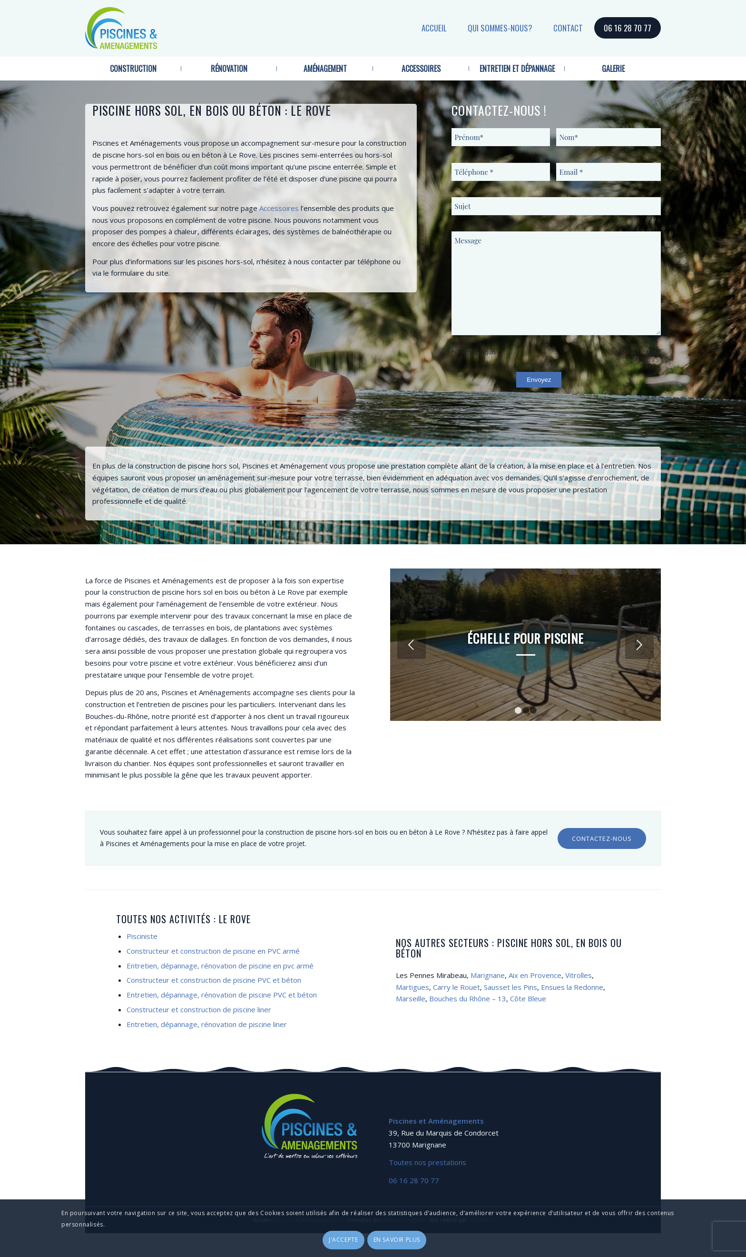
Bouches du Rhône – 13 (467, 998)
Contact (568, 28)
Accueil (434, 28)
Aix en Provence (535, 975)
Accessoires (279, 208)
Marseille (410, 998)
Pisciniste (142, 936)
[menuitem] (133, 68)
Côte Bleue (528, 998)
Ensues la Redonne (572, 987)
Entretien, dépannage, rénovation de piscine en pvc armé (220, 965)
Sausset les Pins (510, 987)
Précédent (411, 644)
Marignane (488, 975)
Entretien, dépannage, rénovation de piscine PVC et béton (222, 994)
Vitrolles (578, 975)
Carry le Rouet (456, 987)
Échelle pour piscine (525, 638)
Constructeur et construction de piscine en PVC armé (213, 951)
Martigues (412, 987)
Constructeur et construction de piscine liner (199, 1009)
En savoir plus (396, 1240)
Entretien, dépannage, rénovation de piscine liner (207, 1024)
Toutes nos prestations (427, 1162)
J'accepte (343, 1240)
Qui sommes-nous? (500, 28)
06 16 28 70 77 (627, 28)
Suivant (639, 644)
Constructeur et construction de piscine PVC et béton (214, 980)
